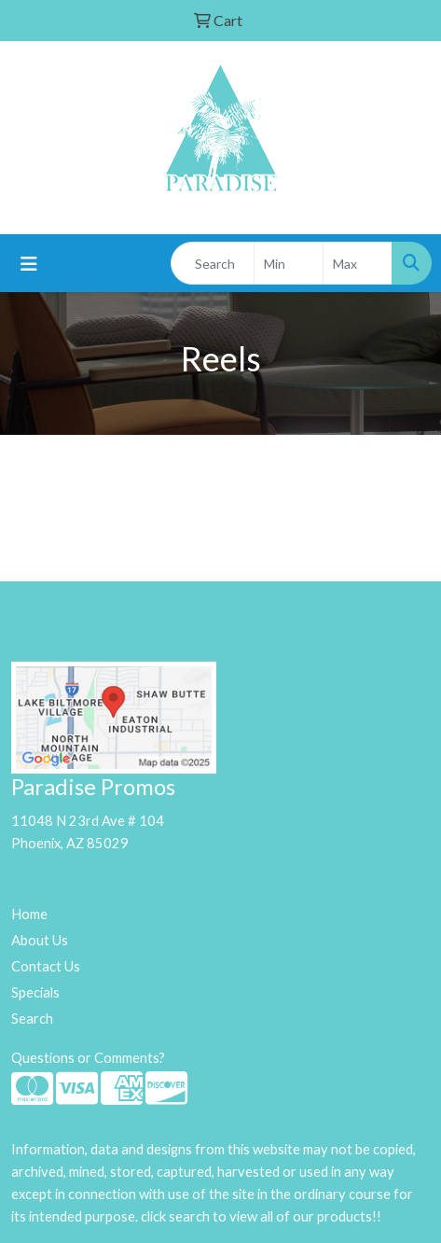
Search (32, 1019)
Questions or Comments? (88, 1058)
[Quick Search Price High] (358, 263)
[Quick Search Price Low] (289, 263)
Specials (35, 992)
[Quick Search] (213, 263)
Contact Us (45, 966)
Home (29, 914)
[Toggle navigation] (28, 263)
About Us (39, 940)
